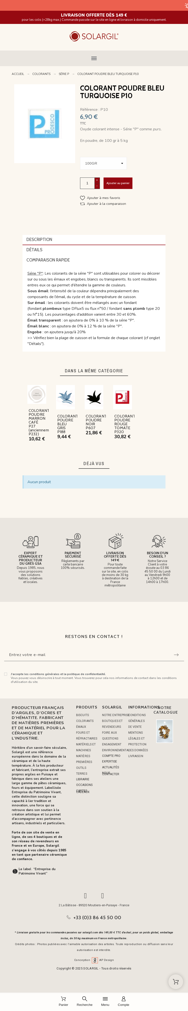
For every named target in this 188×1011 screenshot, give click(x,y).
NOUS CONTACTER (110, 773)
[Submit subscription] (176, 655)
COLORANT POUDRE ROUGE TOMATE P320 (124, 424)
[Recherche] (84, 1002)
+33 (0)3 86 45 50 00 (97, 917)
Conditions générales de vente (137, 721)
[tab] (94, 240)
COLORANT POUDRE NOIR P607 (96, 422)
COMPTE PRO (111, 756)
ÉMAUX (81, 727)
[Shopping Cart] (175, 981)
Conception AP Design (94, 960)
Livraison (135, 756)
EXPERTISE (109, 761)
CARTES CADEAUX (83, 791)
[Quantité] (87, 183)
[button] (94, 58)
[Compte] (123, 1002)
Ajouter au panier (117, 183)
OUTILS (81, 768)
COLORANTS (85, 721)
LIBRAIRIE (82, 779)
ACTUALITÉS (110, 767)
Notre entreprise (116, 715)
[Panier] (63, 1002)
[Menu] (105, 1002)
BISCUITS (82, 715)
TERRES (81, 773)
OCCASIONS (84, 785)
